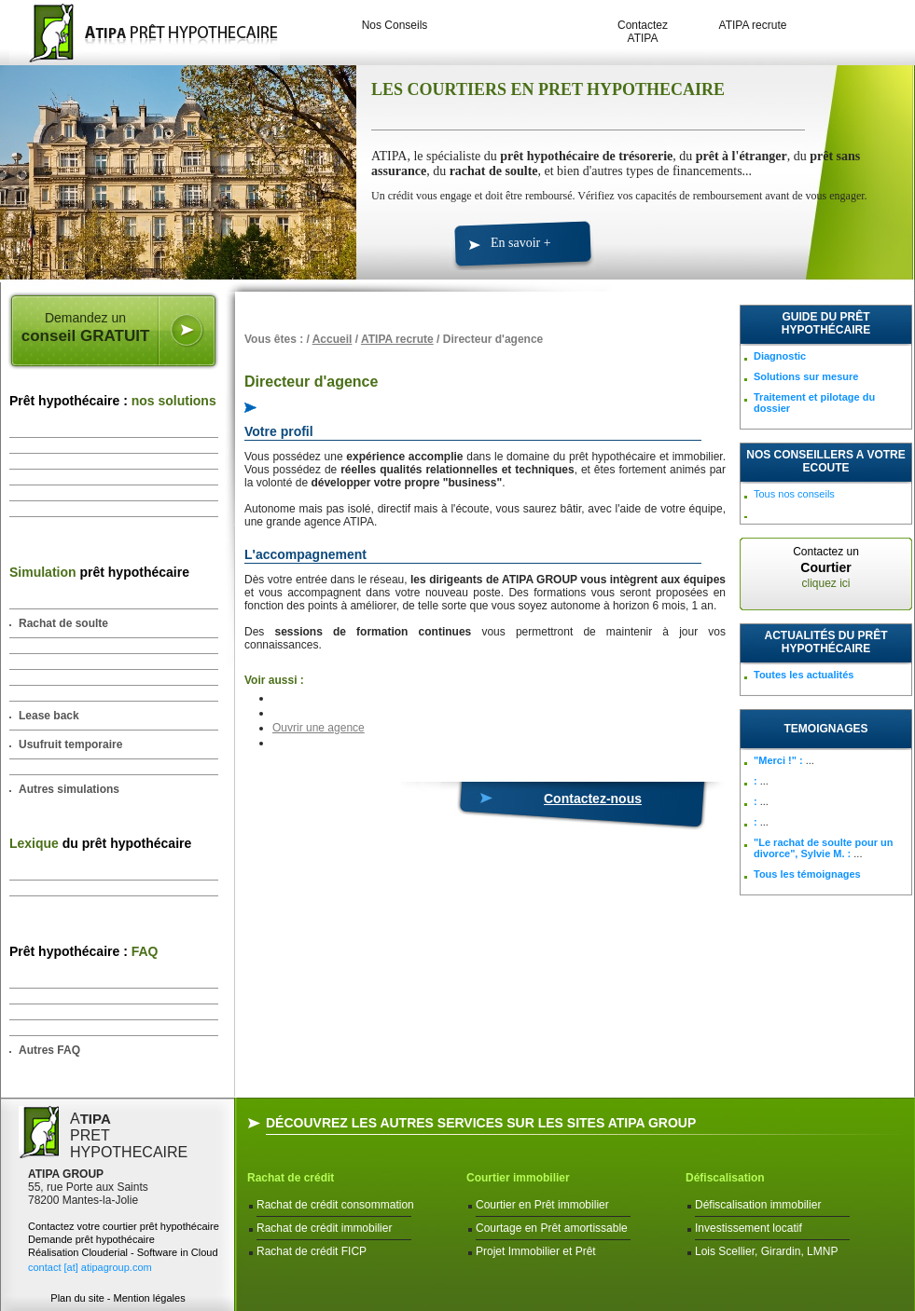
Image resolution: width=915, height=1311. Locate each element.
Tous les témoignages (807, 874)
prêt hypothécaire (99, 572)
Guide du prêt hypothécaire (826, 323)
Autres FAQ (49, 1050)
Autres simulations (69, 789)
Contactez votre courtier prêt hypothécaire (123, 1226)
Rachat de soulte (63, 623)
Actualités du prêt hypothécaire (826, 642)
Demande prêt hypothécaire (91, 1239)
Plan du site (77, 1298)
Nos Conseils (395, 25)
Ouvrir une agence (318, 727)
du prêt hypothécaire (100, 843)
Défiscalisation (725, 1177)
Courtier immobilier (518, 1177)
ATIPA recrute (753, 25)
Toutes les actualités (803, 674)
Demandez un (85, 328)
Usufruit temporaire (70, 744)
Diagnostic (780, 356)
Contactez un (826, 567)
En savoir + (521, 243)
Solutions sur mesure (806, 376)
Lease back (49, 715)
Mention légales (150, 1298)
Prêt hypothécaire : (112, 400)
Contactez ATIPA (642, 32)
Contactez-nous (593, 798)
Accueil (332, 339)
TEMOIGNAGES (825, 728)
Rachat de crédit (290, 1177)
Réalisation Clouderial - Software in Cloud (123, 1252)
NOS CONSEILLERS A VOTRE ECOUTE (825, 461)
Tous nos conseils (794, 493)
